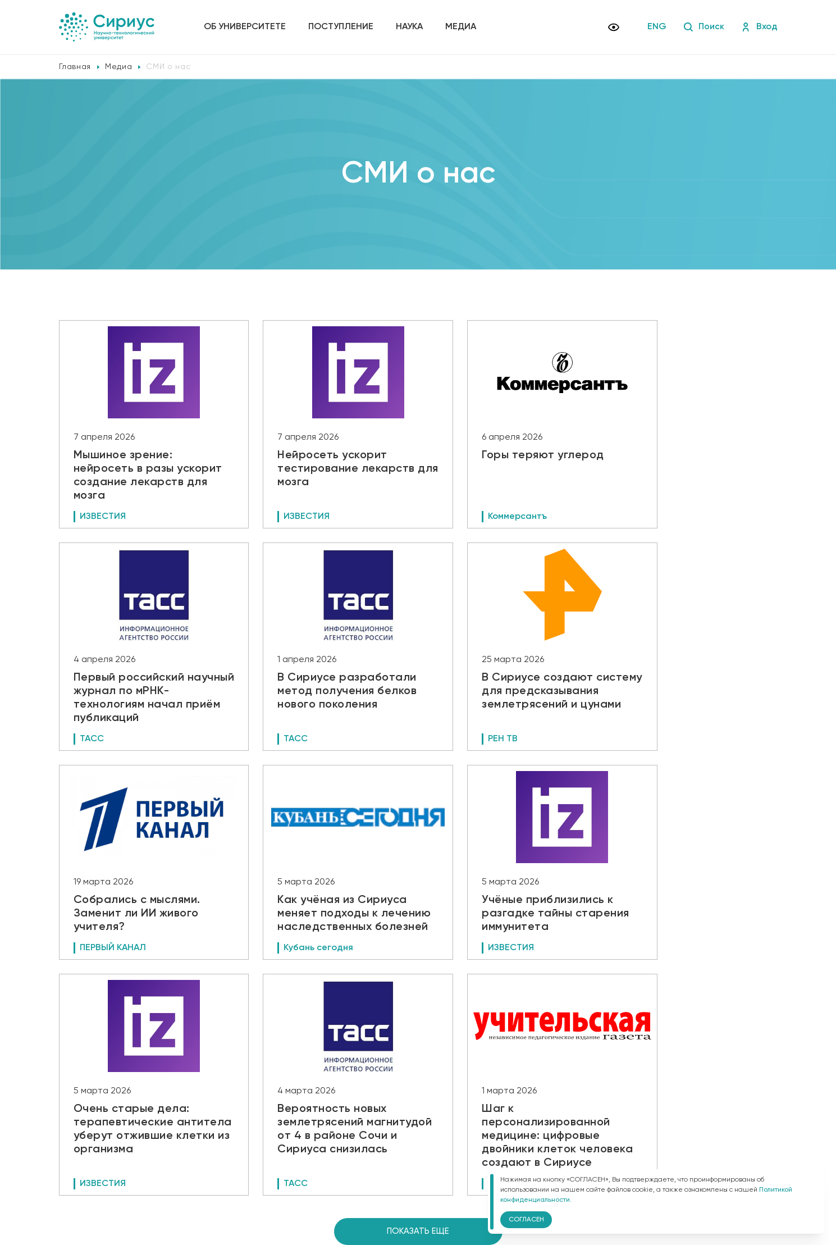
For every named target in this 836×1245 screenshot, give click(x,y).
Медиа (461, 26)
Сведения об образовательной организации (287, 1144)
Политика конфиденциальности (265, 1159)
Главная (75, 67)
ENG (656, 26)
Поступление (341, 26)
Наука (410, 26)
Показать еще (418, 1063)
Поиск (703, 26)
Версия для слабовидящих (266, 1178)
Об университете (246, 26)
